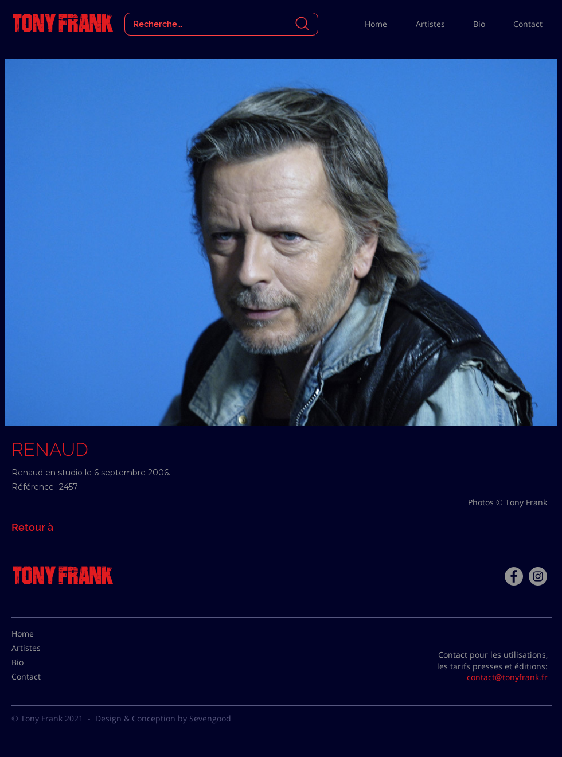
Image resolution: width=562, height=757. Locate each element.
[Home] (40, 633)
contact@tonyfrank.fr (507, 677)
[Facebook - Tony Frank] (514, 576)
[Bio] (40, 662)
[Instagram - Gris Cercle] (538, 576)
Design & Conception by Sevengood (163, 718)
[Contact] (40, 676)
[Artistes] (40, 648)
